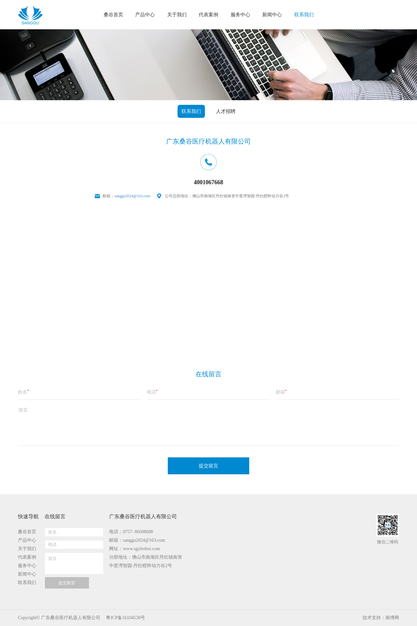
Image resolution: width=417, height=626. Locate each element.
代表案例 (27, 557)
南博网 (392, 617)
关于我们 (27, 548)
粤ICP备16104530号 (125, 617)
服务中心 (27, 565)
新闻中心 (27, 574)
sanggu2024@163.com (132, 196)
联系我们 (191, 111)
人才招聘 (226, 111)
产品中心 (27, 540)
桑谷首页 (27, 531)
